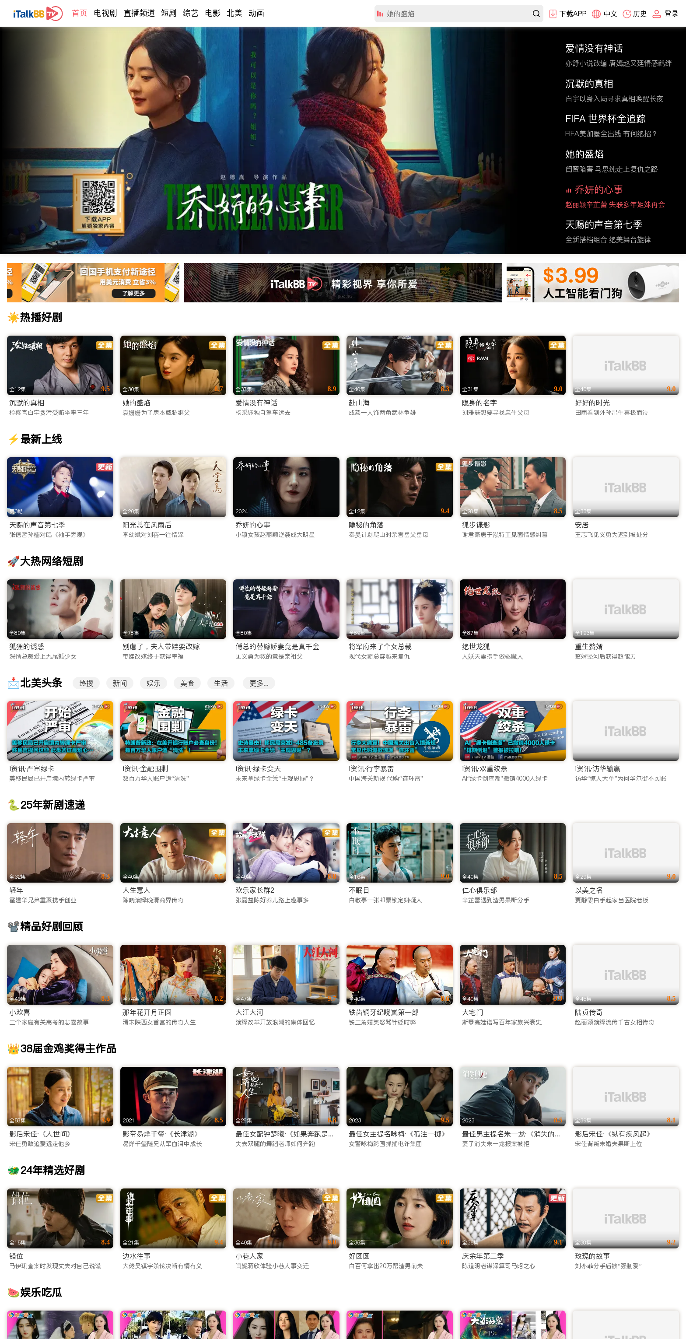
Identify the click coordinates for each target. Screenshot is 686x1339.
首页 (80, 12)
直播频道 (139, 12)
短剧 (169, 12)
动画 (256, 12)
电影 (212, 12)
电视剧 (105, 12)
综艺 (191, 12)
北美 (234, 12)
